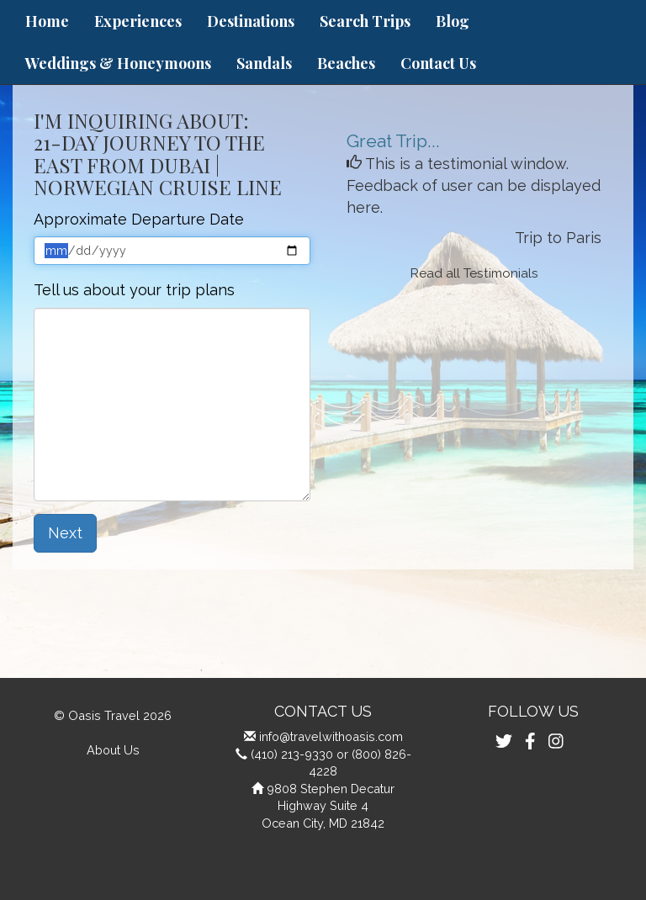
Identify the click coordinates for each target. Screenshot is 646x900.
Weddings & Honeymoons (118, 63)
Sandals (264, 63)
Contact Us (438, 63)
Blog (452, 21)
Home (47, 21)
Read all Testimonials (474, 273)
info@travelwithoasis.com (331, 736)
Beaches (346, 63)
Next (65, 533)
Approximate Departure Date (139, 219)
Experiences (138, 21)
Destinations (250, 21)
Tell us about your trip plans (134, 290)
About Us (113, 750)
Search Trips (365, 21)
